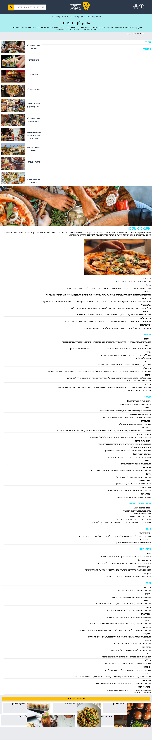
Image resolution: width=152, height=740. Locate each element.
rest (141, 34)
